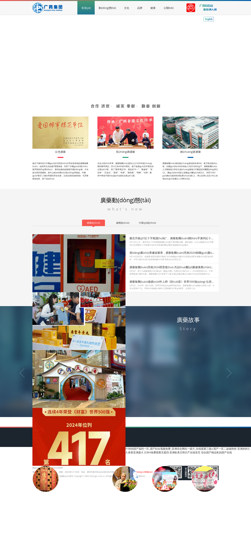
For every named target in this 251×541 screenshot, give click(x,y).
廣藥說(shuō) (93, 222)
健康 (153, 8)
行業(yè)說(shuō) (147, 222)
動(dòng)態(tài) (107, 8)
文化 (126, 8)
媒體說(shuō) (123, 222)
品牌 (139, 8)
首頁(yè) (86, 8)
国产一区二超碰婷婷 (225, 448)
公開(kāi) (169, 8)
